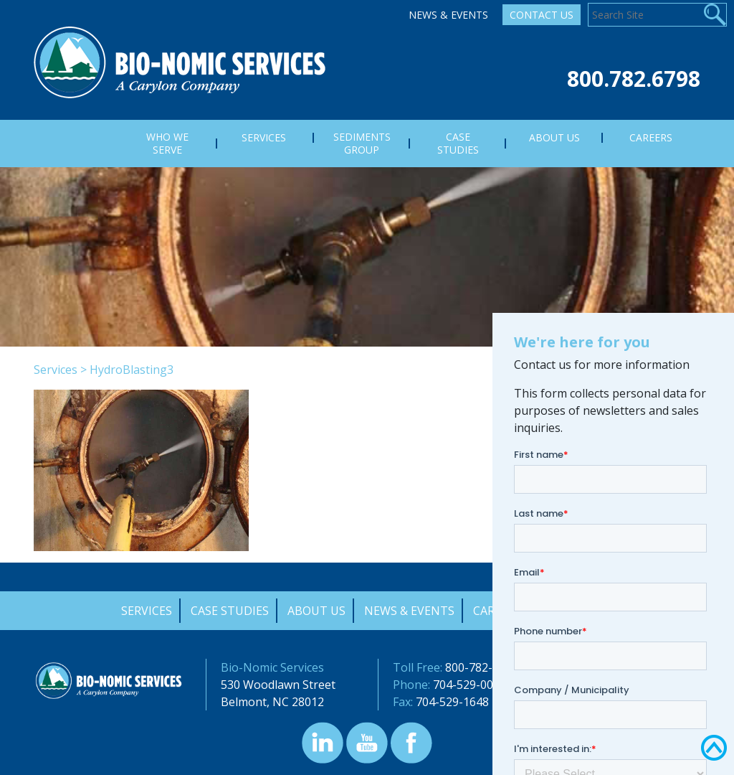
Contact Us (541, 15)
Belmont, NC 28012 (272, 702)
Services (55, 369)
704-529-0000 (469, 684)
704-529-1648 (452, 702)
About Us (316, 611)
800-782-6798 (481, 667)
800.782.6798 (633, 78)
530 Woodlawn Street (278, 684)
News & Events (448, 15)
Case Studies (230, 611)
